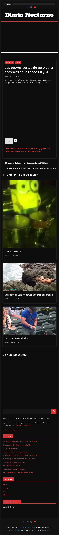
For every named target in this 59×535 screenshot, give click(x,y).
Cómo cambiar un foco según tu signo (16, 452)
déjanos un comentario (24, 426)
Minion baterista (13, 251)
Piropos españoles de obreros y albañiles (17, 445)
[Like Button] (9, 141)
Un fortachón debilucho (16, 338)
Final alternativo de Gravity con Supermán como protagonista (30, 168)
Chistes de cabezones (10, 448)
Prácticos (6, 495)
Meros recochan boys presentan (14, 462)
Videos (18, 62)
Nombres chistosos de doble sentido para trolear (20, 442)
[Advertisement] (29, 37)
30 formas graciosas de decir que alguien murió (19, 459)
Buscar (53, 411)
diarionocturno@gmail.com (12, 430)
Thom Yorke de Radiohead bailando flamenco (18, 472)
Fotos (4, 491)
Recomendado (9, 62)
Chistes (5, 488)
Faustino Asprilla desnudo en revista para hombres (21, 455)
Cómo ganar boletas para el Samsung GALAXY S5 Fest (25, 163)
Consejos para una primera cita (14, 469)
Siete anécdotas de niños (11, 466)
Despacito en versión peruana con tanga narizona (29, 294)
